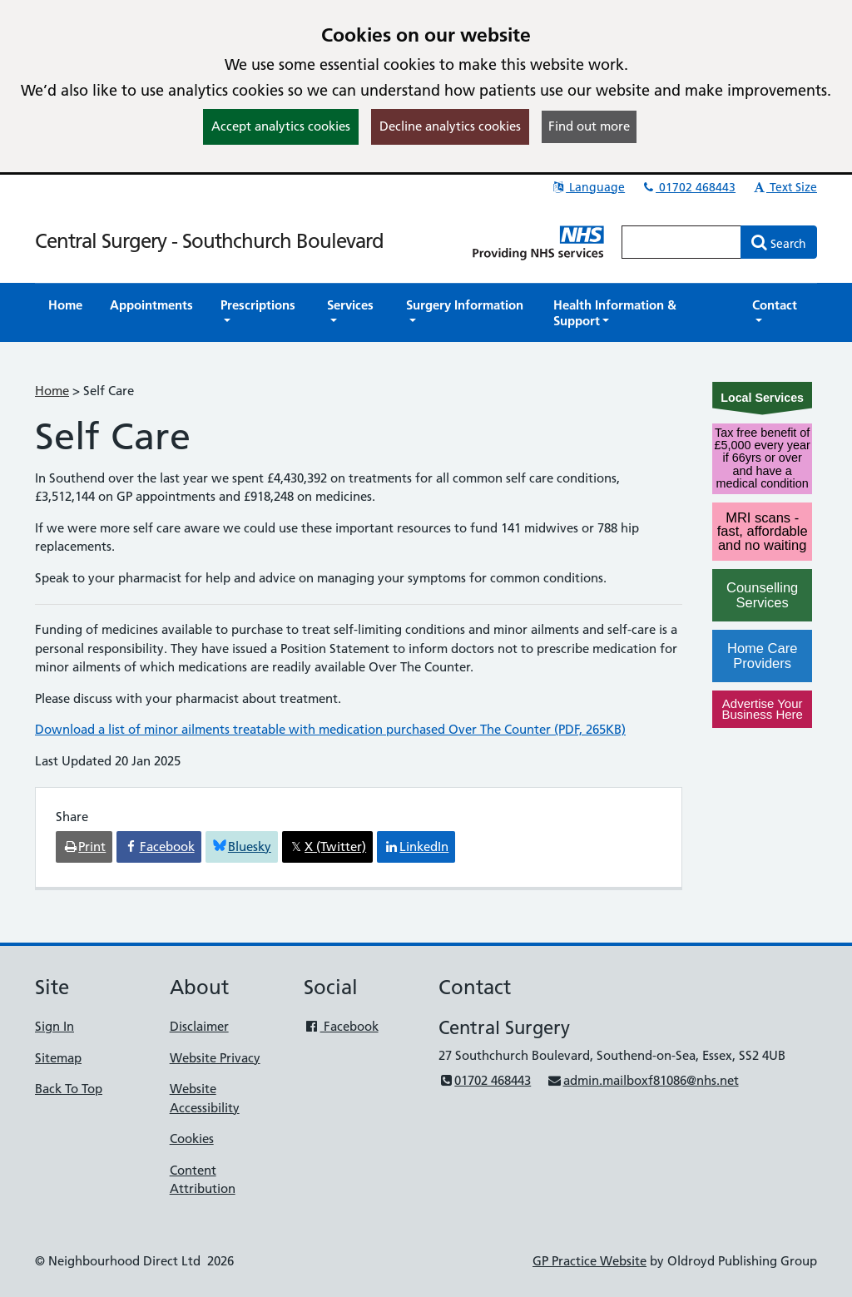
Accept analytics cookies (280, 126)
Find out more (589, 126)
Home (52, 391)
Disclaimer (199, 1026)
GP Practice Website (589, 1261)
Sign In (54, 1026)
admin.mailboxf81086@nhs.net (642, 1080)
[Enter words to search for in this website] (681, 242)
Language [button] (588, 187)
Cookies (192, 1138)
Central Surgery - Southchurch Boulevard (209, 241)
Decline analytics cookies (450, 126)
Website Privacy (215, 1058)
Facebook (341, 1026)
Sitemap (58, 1058)
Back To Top (68, 1089)
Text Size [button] (784, 187)
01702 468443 (688, 187)
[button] (260, 313)
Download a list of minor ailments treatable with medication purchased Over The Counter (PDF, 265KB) (330, 729)
